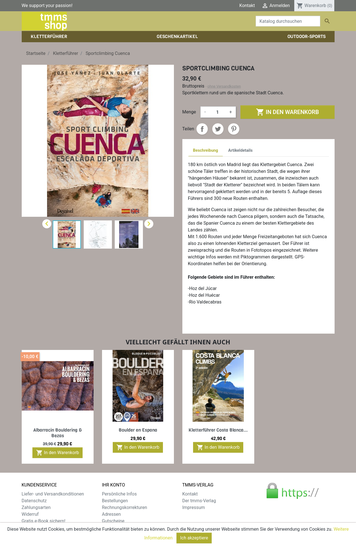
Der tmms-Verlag (199, 500)
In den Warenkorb (287, 112)
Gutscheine (113, 521)
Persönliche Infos (119, 494)
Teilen (202, 129)
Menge (189, 112)
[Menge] (217, 112)
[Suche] (288, 21)
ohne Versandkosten (224, 86)
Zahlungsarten (36, 507)
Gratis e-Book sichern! (43, 521)
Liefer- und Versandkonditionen (53, 494)
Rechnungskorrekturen (124, 507)
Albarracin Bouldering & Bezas (57, 432)
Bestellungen (115, 500)
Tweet (218, 129)
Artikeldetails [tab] (240, 150)
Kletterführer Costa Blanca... (218, 430)
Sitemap (30, 527)
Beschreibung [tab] (205, 150)
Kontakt (247, 5)
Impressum (193, 507)
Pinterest (233, 129)
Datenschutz (34, 500)
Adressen (111, 514)
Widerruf (30, 514)
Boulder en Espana (138, 430)
